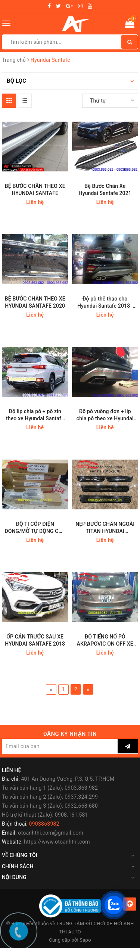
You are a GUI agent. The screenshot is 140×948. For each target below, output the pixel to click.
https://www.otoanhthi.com (57, 842)
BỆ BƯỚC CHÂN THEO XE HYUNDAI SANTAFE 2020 (35, 302)
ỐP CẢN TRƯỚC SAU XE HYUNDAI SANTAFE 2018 (35, 640)
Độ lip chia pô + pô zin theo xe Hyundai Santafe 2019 (35, 415)
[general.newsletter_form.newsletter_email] (60, 746)
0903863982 (44, 824)
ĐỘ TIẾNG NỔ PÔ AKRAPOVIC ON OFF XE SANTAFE (105, 640)
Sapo (85, 940)
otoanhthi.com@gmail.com (50, 833)
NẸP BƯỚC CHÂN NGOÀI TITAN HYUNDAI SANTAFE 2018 (104, 528)
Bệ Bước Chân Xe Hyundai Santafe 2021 (105, 189)
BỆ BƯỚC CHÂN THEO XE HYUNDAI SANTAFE (35, 189)
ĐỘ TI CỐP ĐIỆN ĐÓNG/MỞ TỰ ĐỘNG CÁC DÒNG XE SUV (34, 528)
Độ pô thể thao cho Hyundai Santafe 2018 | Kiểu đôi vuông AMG (105, 303)
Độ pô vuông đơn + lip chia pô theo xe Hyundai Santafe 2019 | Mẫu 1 (105, 415)
